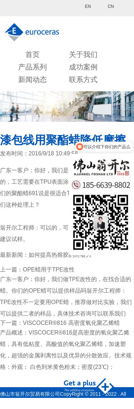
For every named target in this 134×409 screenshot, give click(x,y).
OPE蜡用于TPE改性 (49, 269)
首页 (32, 54)
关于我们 (83, 54)
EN (88, 6)
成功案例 (83, 67)
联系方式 (83, 79)
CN (111, 6)
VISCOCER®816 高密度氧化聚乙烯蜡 (71, 323)
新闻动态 (32, 79)
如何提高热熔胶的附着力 (60, 255)
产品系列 (32, 67)
